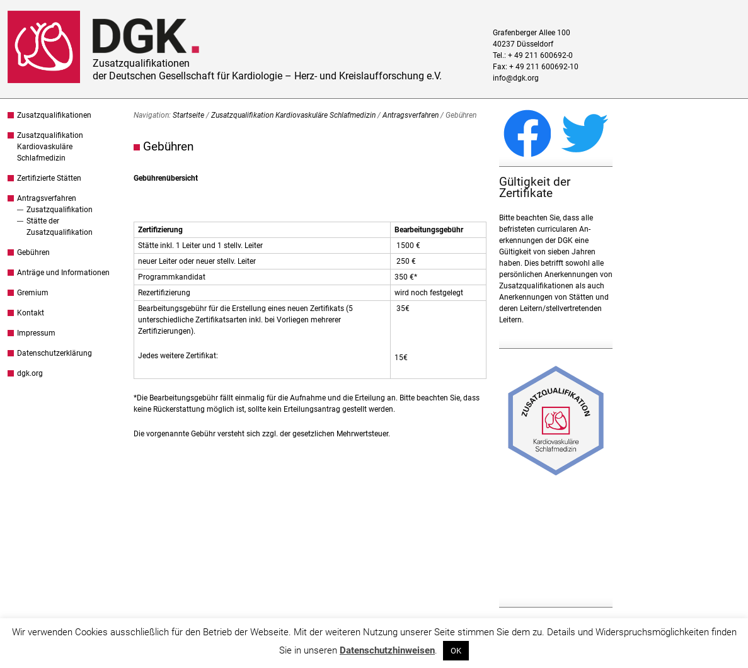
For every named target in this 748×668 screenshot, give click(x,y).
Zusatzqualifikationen (54, 115)
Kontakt (30, 313)
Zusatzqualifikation (59, 209)
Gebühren (33, 252)
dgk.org (30, 373)
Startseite (188, 115)
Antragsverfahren (46, 198)
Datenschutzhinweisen (387, 650)
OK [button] (456, 650)
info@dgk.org (516, 78)
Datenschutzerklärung (54, 353)
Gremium (33, 292)
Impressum (36, 333)
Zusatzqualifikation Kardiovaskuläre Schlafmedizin (50, 146)
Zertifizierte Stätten (49, 178)
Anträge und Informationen (63, 272)
